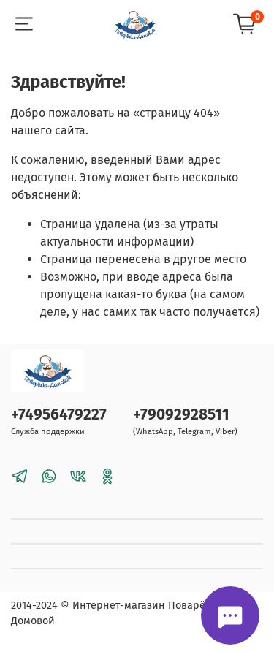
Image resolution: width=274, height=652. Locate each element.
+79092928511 (181, 415)
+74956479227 (59, 415)
